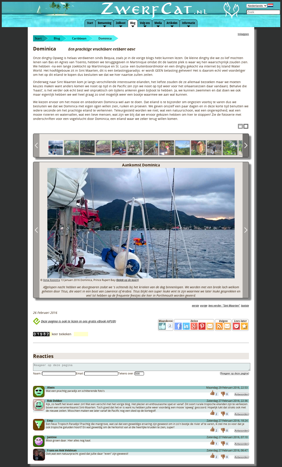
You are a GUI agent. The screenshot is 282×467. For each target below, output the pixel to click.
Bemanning (104, 23)
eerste (195, 305)
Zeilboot (121, 23)
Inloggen (243, 34)
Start (90, 23)
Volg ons (145, 23)
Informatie (188, 23)
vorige (203, 305)
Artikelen (172, 23)
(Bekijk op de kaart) (127, 280)
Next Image (246, 230)
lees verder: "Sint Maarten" (224, 305)
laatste (245, 305)
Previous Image (36, 230)
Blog (132, 23)
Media (158, 23)
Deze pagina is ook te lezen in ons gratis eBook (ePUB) (78, 321)
